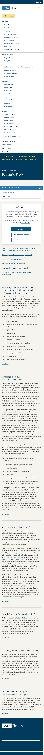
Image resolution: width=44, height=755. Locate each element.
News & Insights (9, 117)
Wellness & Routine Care (11, 49)
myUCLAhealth (6, 148)
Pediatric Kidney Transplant (28, 159)
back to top (5, 364)
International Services (10, 73)
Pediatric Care (8, 91)
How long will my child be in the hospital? (15, 268)
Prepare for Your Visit (10, 58)
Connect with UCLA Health (12, 136)
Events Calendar (9, 124)
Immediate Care (9, 84)
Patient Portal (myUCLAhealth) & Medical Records (18, 67)
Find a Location (8, 28)
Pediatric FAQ (6, 196)
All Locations (8, 106)
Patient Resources (7, 54)
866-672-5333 (25, 223)
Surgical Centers (9, 97)
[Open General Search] (38, 2)
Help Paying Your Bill (10, 70)
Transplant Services (28, 156)
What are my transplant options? (12, 259)
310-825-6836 (30, 216)
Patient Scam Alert (9, 76)
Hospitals (7, 103)
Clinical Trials (8, 46)
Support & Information (10, 64)
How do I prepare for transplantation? (14, 263)
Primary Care (8, 87)
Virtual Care (7, 31)
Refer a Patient (6, 144)
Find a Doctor (8, 25)
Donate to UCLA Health (11, 127)
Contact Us (5, 152)
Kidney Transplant (8, 159)
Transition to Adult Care (8, 192)
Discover (5, 111)
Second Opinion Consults (11, 37)
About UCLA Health (9, 114)
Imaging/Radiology (9, 100)
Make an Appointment (10, 34)
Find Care (5, 21)
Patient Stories (8, 120)
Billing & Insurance (9, 61)
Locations (5, 81)
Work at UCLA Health (10, 130)
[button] (21, 142)
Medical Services (9, 40)
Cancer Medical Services (11, 43)
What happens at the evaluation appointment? (17, 255)
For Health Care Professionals (13, 133)
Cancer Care (8, 94)
